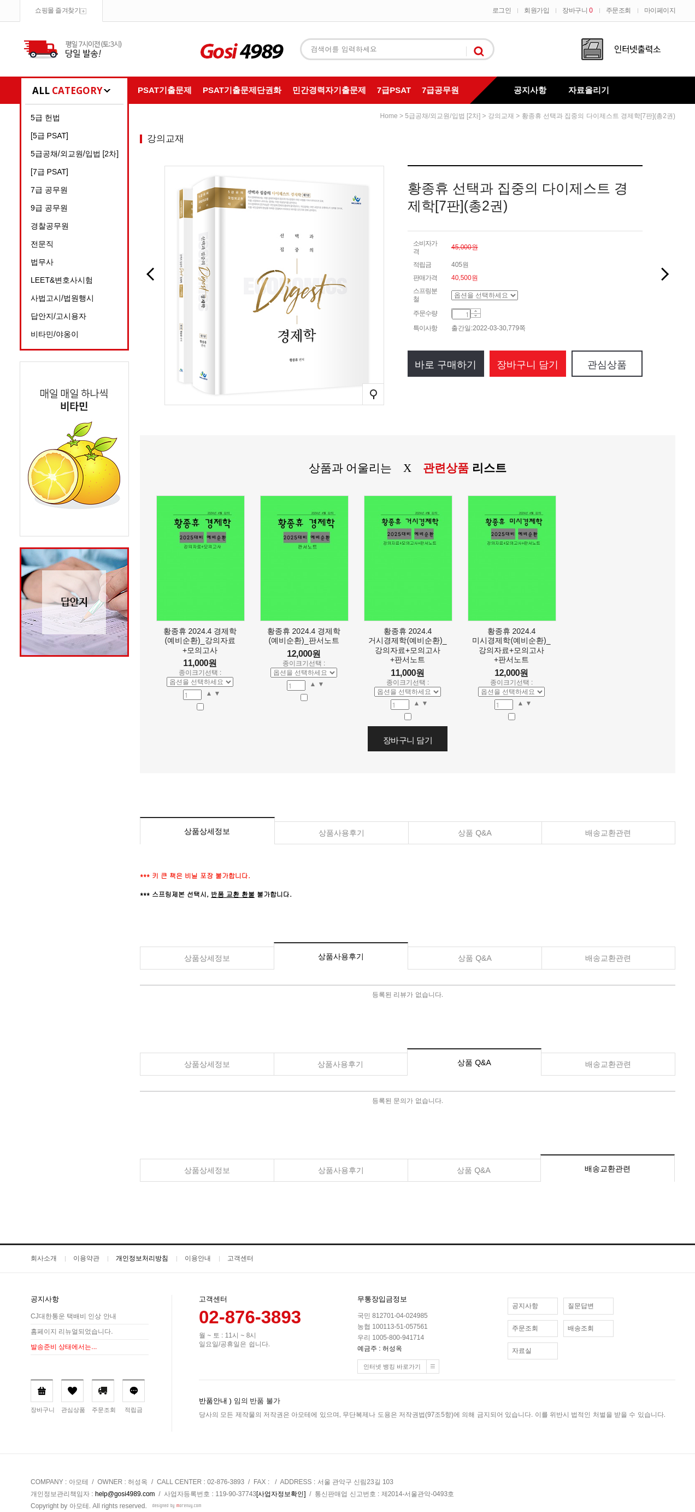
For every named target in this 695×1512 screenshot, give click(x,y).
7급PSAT (394, 90)
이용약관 (86, 1258)
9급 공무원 (49, 207)
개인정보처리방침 (142, 1258)
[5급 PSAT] (49, 135)
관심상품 (607, 364)
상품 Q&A (474, 832)
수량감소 (475, 316)
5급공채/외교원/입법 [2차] (75, 153)
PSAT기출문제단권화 (242, 90)
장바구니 (577, 10)
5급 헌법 (45, 117)
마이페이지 (660, 10)
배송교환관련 (608, 832)
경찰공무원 (50, 225)
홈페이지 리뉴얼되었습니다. (72, 1332)
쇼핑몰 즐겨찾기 (57, 10)
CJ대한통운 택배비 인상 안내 (73, 1317)
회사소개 (44, 1258)
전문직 (42, 244)
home (389, 116)
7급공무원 (440, 90)
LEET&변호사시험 (62, 280)
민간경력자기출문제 (329, 90)
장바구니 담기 (527, 364)
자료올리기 (588, 90)
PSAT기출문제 (165, 90)
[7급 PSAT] (49, 171)
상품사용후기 (341, 832)
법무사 (42, 262)
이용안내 (198, 1258)
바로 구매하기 (445, 364)
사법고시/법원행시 (62, 298)
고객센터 (240, 1258)
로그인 (501, 10)
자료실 (522, 1351)
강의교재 (501, 116)
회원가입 (536, 10)
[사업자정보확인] (281, 1494)
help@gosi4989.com (125, 1494)
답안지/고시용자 (58, 316)
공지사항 (530, 90)
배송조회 (581, 1328)
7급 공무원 (49, 189)
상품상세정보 (207, 831)
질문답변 (581, 1306)
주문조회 (618, 10)
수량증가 (475, 311)
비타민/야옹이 (55, 334)
